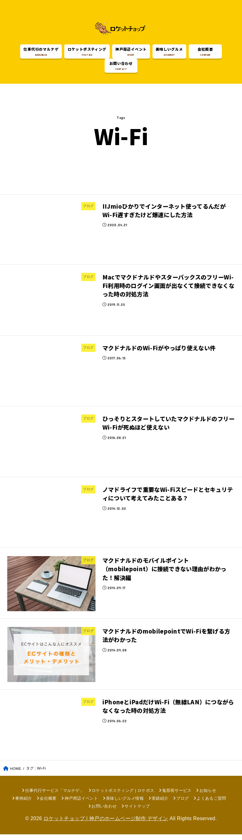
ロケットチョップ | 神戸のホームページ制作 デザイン (105, 824)
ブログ (182, 804)
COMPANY (205, 53)
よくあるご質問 (211, 804)
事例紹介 (23, 804)
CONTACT (121, 67)
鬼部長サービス (176, 796)
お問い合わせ (104, 811)
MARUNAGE (41, 53)
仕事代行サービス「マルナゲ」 (54, 796)
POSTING (87, 53)
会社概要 (48, 804)
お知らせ (207, 796)
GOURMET (169, 53)
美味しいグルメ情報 (125, 804)
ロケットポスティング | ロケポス (123, 796)
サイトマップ (137, 811)
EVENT (131, 53)
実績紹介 (160, 804)
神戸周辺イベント (81, 804)
